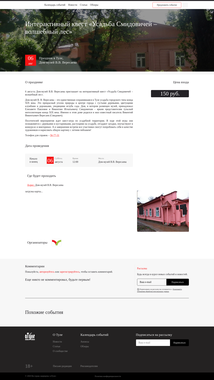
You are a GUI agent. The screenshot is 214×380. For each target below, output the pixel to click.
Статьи (83, 4)
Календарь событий (54, 4)
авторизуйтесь (47, 271)
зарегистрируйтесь (70, 271)
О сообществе (60, 351)
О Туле (58, 335)
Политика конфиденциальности (108, 376)
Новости (72, 4)
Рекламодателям (89, 366)
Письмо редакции (62, 366)
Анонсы (84, 341)
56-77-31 (54, 135)
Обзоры (94, 4)
